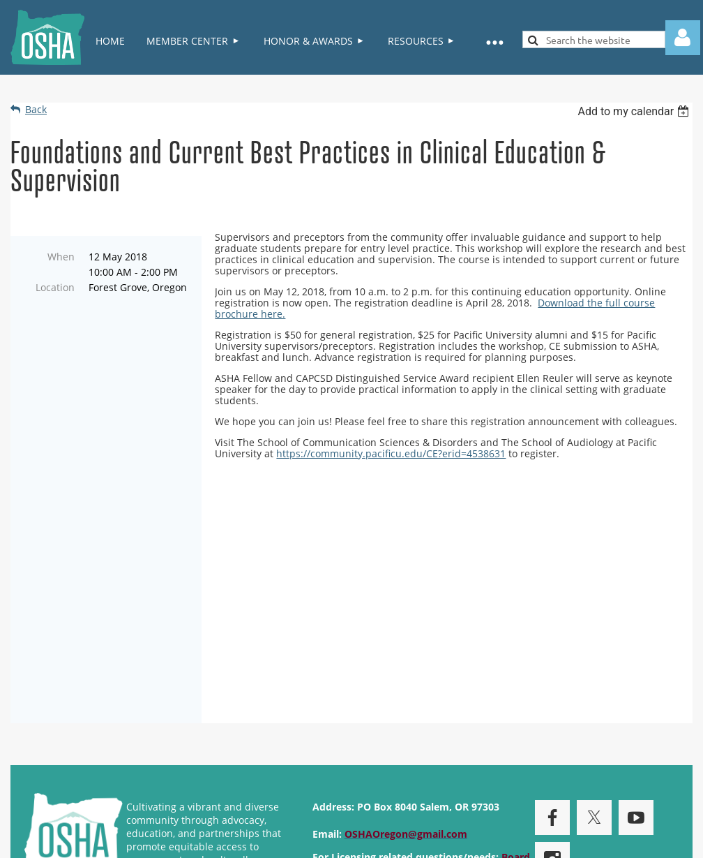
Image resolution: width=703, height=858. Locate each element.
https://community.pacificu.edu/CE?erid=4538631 (391, 453)
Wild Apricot (557, 840)
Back (36, 109)
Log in (682, 37)
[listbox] (635, 111)
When (61, 256)
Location (55, 287)
